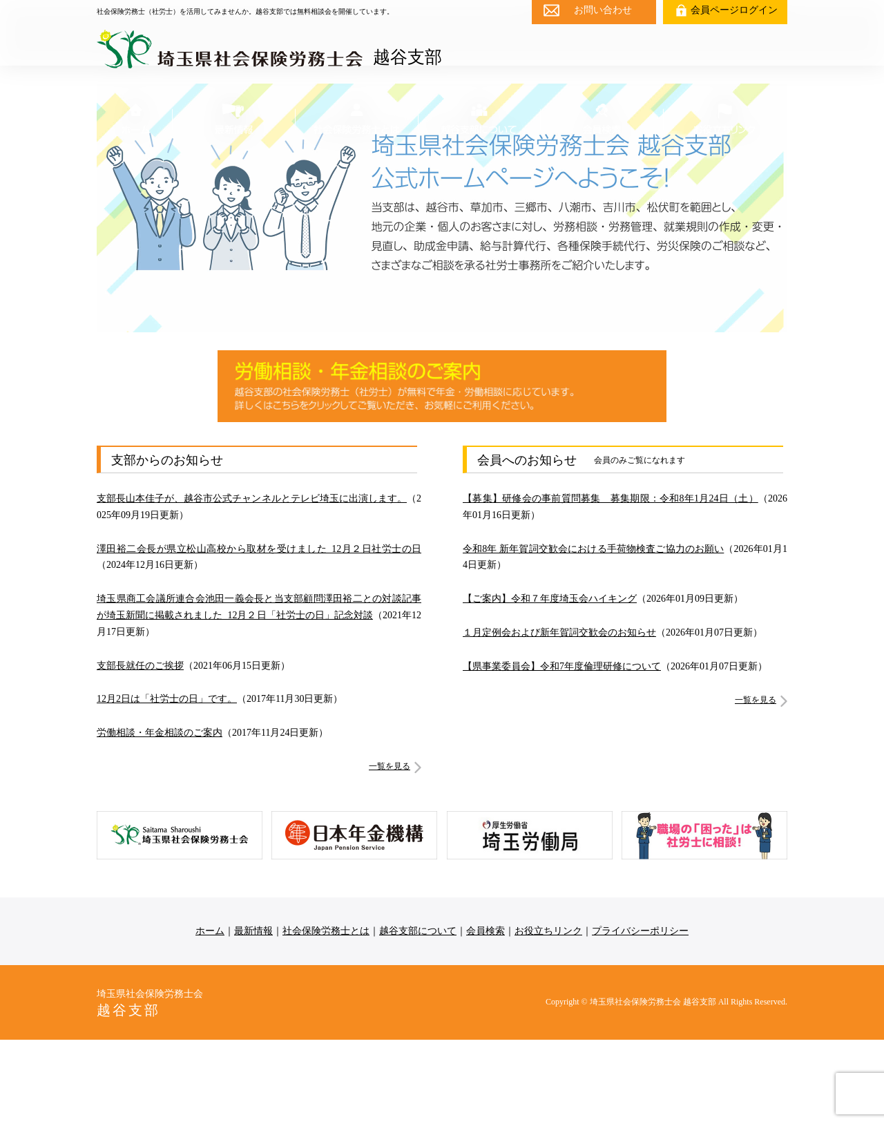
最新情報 (253, 1015)
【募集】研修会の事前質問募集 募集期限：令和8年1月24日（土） (610, 583)
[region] (442, 292)
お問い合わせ (603, 10)
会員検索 (485, 1015)
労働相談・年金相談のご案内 (159, 817)
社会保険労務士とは (325, 1015)
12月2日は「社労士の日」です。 (167, 784)
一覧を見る (389, 850)
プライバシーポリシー (640, 1015)
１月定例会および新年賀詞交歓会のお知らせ (559, 717)
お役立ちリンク (548, 1015)
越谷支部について (418, 1015)
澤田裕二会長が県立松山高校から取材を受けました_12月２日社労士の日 (259, 633)
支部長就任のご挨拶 (140, 750)
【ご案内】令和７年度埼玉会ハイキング (550, 683)
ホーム (209, 1015)
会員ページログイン (734, 10)
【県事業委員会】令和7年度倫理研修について (562, 750)
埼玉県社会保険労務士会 (155, 1088)
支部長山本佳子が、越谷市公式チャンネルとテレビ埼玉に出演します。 (252, 583)
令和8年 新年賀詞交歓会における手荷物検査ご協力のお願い (593, 633)
